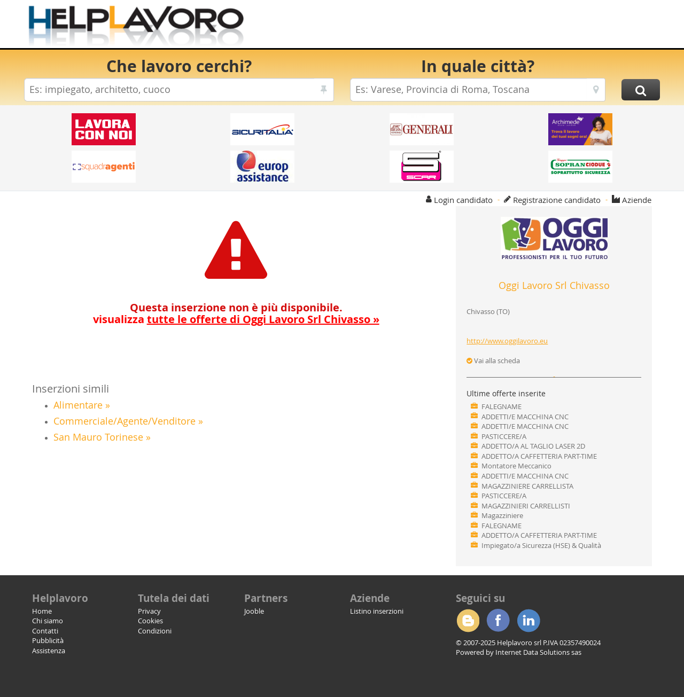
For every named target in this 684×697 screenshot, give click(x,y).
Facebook (498, 620)
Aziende (636, 199)
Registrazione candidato (557, 199)
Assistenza (48, 650)
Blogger (467, 620)
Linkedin (528, 620)
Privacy (149, 611)
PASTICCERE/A (503, 436)
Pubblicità (48, 640)
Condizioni (155, 631)
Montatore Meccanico (516, 466)
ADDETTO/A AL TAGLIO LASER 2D (533, 446)
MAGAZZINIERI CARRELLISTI (525, 506)
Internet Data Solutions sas (538, 652)
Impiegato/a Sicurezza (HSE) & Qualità (541, 545)
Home (42, 611)
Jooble (254, 611)
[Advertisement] (464, 26)
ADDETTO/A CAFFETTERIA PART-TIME (539, 456)
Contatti (45, 631)
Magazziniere (502, 515)
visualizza (236, 319)
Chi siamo (47, 620)
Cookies (150, 620)
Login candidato (463, 199)
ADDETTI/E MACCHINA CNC (525, 416)
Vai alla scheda (493, 360)
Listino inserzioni (376, 611)
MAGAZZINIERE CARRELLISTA (527, 486)
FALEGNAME (501, 406)
